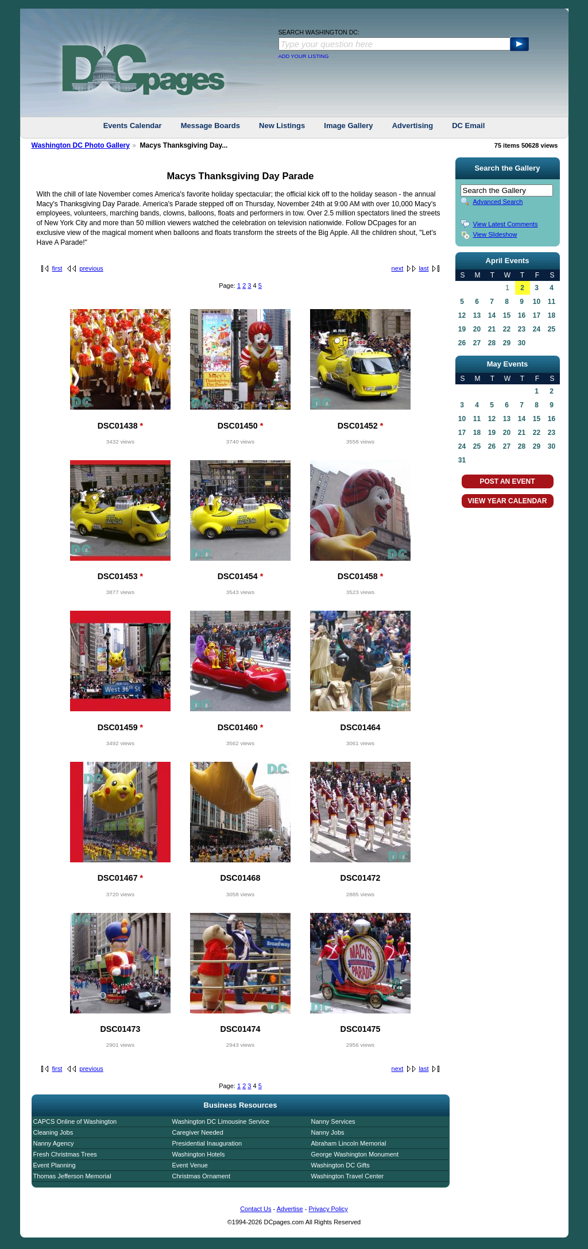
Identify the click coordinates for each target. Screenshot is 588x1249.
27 (477, 343)
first (57, 268)
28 (492, 343)
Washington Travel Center (347, 1176)
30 (521, 343)
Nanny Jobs (328, 1132)
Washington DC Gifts (340, 1165)
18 (551, 315)
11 (551, 302)
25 (551, 329)
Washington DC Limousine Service (221, 1121)
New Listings (282, 125)
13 (477, 315)
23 (521, 329)
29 (506, 343)
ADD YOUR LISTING (303, 56)
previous (91, 268)
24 (536, 329)
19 (462, 329)
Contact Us (255, 1208)
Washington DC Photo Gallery (81, 145)
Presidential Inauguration (207, 1143)
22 (506, 329)
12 (462, 315)
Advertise (290, 1208)
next (398, 268)
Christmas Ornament (201, 1176)
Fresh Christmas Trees (65, 1154)
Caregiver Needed (197, 1132)
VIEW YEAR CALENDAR (507, 501)
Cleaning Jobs (53, 1132)
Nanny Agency (53, 1143)
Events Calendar (132, 125)
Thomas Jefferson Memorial (72, 1176)
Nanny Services (333, 1121)
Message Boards (210, 125)
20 (477, 329)
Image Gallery (348, 125)
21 (492, 329)
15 (506, 315)
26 (462, 343)
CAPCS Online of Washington (75, 1121)
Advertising (413, 125)
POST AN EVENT (507, 481)
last (423, 268)
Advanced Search (498, 201)
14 (492, 315)
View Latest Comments (505, 224)
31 (462, 460)
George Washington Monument (355, 1154)
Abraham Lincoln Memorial (348, 1143)
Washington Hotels (198, 1154)
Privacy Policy (327, 1208)
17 (536, 315)
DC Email (468, 125)
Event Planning (54, 1165)
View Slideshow (495, 234)
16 (521, 315)
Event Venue (190, 1165)
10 (536, 302)
